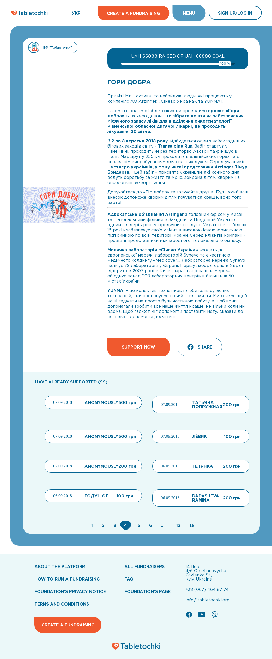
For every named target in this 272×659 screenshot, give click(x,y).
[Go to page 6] (150, 525)
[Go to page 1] (91, 525)
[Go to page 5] (138, 525)
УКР (76, 13)
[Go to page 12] (177, 525)
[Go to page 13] (190, 525)
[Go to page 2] (102, 525)
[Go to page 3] (114, 525)
